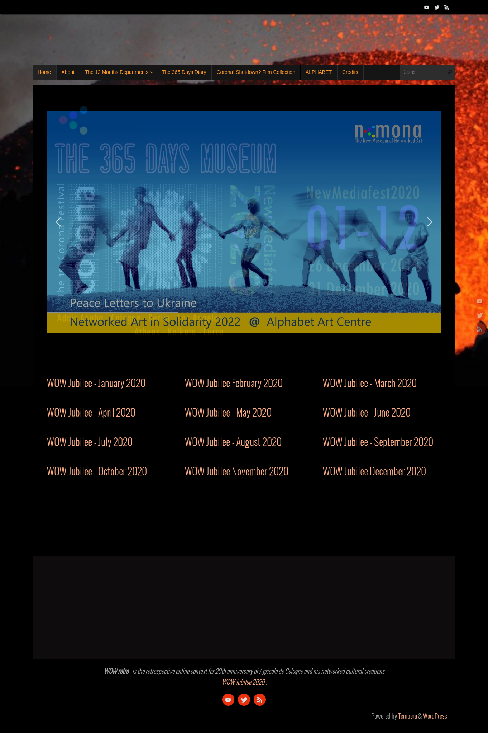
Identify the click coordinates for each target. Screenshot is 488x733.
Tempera (407, 716)
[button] (58, 221)
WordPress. (435, 716)
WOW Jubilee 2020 (243, 682)
